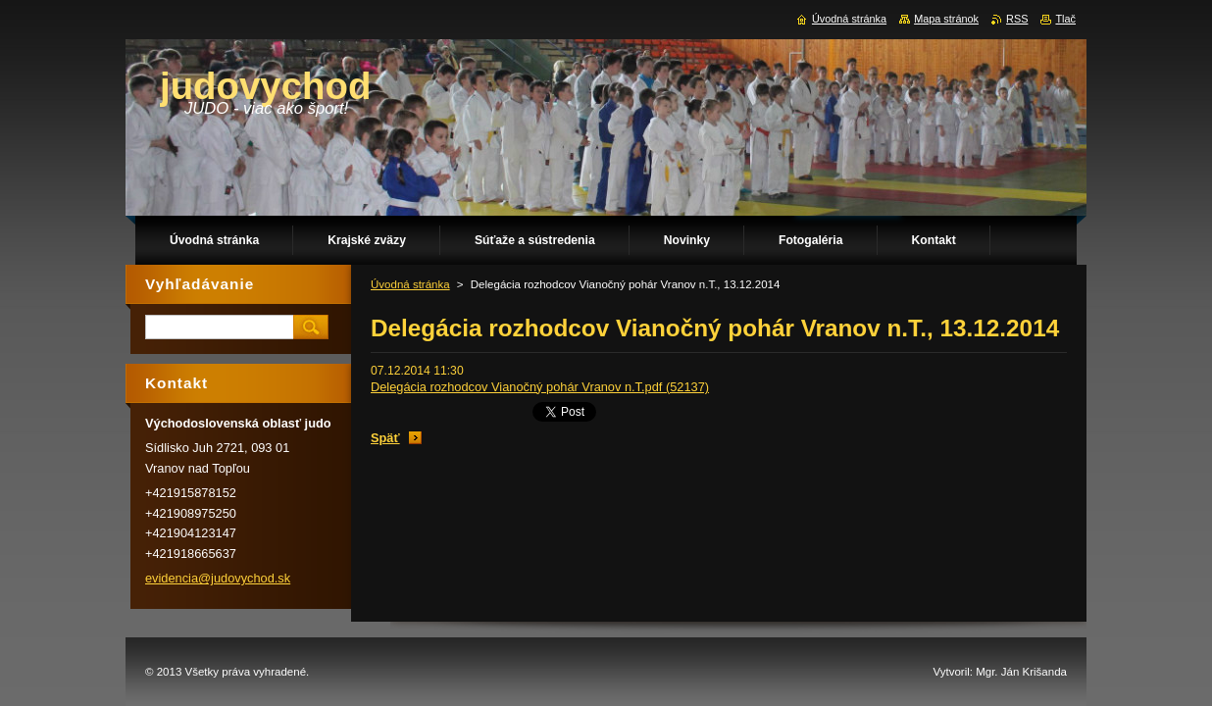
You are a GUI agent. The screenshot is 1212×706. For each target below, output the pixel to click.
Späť (385, 437)
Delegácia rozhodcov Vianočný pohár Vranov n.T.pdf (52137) (540, 386)
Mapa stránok (946, 19)
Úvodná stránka (410, 284)
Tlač (1065, 19)
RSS (1017, 19)
